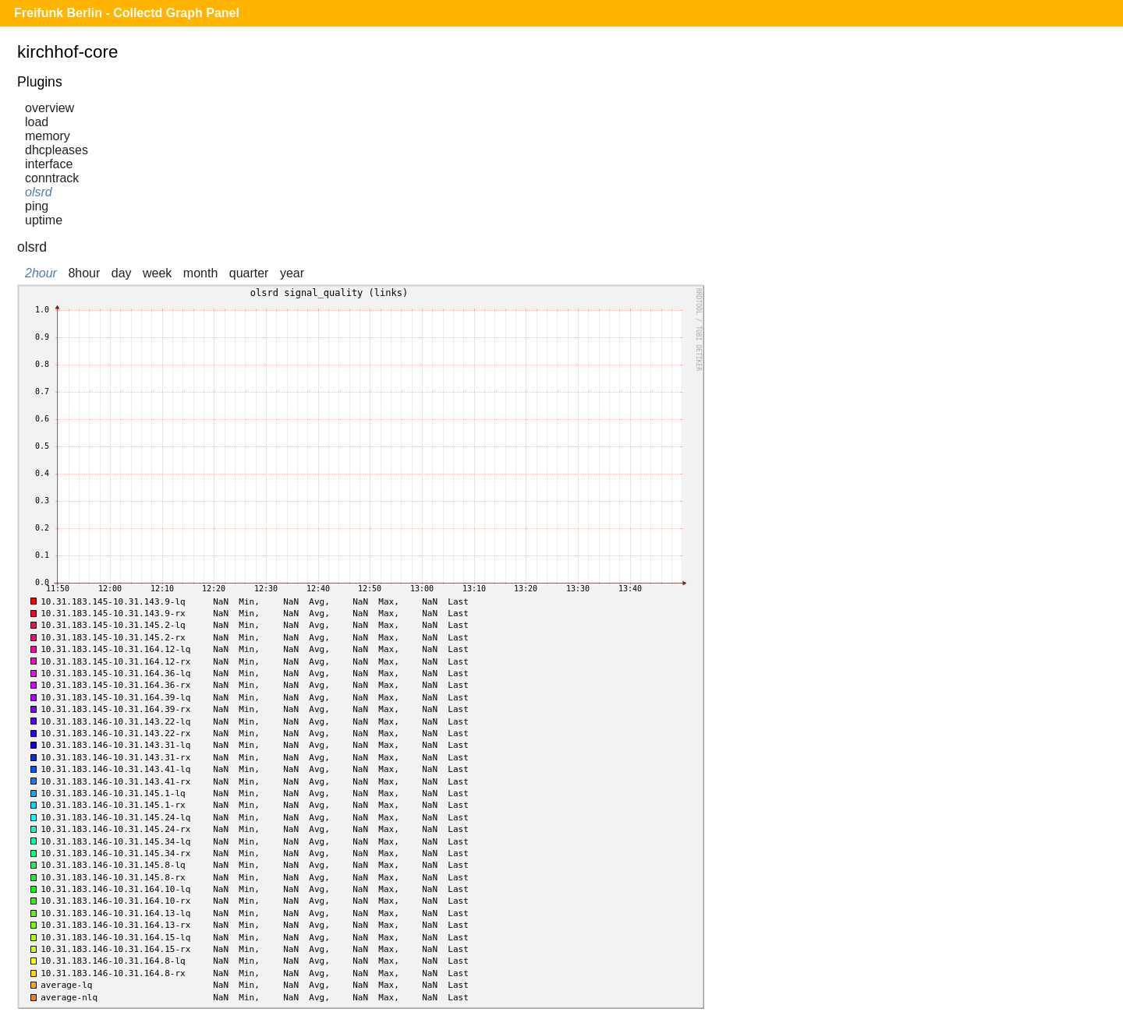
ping (36, 206)
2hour (41, 273)
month (200, 273)
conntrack (52, 178)
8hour (84, 273)
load (36, 122)
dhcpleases (56, 150)
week (157, 273)
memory (47, 136)
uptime (43, 220)
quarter (249, 273)
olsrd (38, 192)
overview (49, 108)
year (292, 273)
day (122, 273)
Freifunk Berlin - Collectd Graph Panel (126, 12)
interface (49, 164)
